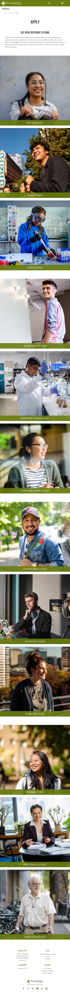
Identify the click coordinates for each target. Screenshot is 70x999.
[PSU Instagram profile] (32, 988)
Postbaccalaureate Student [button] (35, 569)
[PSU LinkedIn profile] (42, 988)
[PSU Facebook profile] (23, 988)
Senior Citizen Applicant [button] (35, 936)
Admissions (5, 8)
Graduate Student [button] (35, 267)
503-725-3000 (25, 958)
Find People (47, 968)
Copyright (48, 959)
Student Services (48, 973)
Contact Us (22, 960)
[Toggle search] (49, 3)
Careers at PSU (22, 968)
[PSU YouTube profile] (37, 988)
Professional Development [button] (35, 864)
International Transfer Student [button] (35, 418)
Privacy (47, 956)
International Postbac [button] (35, 641)
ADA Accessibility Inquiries (47, 954)
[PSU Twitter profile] (28, 988)
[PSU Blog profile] (46, 988)
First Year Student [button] (35, 122)
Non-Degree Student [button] (35, 792)
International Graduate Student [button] (35, 490)
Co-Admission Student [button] (35, 713)
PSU (6, 13)
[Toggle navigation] (62, 3)
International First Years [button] (35, 345)
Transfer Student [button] (35, 195)
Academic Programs (48, 971)
